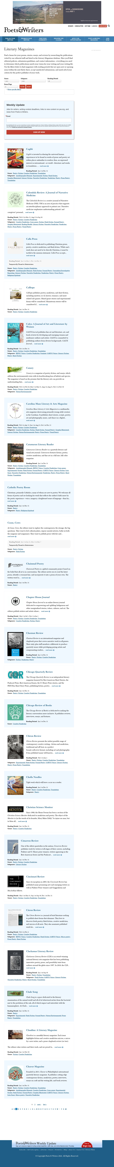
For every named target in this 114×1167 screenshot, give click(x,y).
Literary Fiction (27, 178)
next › (39, 1104)
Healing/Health (27, 224)
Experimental (37, 175)
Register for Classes (58, 39)
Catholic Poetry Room (18, 487)
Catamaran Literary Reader (40, 444)
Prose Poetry (65, 178)
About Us (71, 1149)
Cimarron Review (30, 840)
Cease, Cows (14, 522)
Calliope (30, 287)
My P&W (87, 26)
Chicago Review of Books (39, 705)
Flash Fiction (52, 175)
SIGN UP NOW (39, 132)
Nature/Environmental (23, 391)
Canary (29, 367)
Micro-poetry (65, 937)
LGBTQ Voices (52, 353)
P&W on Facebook (102, 31)
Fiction (20, 173)
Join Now (107, 39)
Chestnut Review (34, 633)
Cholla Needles (33, 777)
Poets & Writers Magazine (94, 39)
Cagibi (29, 149)
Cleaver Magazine (35, 1066)
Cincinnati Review (35, 876)
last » (45, 1104)
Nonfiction (51, 178)
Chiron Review (33, 736)
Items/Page (8, 84)
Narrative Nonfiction (40, 178)
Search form (109, 26)
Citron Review (33, 910)
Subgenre (24, 78)
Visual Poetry (26, 227)
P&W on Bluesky (105, 31)
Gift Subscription (33, 1149)
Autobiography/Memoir (24, 175)
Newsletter (79, 26)
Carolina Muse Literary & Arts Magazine (46, 403)
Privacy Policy (90, 1149)
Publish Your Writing (10, 39)
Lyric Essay (11, 1095)
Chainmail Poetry (35, 563)
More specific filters (14, 89)
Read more (43, 166)
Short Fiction (17, 356)
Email (8, 116)
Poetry (15, 173)
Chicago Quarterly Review (39, 671)
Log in (94, 26)
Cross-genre (34, 222)
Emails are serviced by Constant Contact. (22, 127)
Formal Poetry (59, 222)
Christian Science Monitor (39, 807)
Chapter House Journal (38, 597)
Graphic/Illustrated (14, 178)
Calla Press (31, 238)
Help (65, 1149)
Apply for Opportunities (75, 39)
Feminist (43, 353)
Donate (70, 26)
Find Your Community (43, 39)
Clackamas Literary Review (40, 951)
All (66, 1109)
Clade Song (32, 991)
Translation (42, 173)
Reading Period (53, 78)
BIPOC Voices (21, 353)
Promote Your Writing (26, 39)
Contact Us (80, 1149)
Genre (6, 78)
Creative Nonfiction (30, 173)
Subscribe (102, 26)
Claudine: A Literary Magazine (41, 1030)
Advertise (43, 1149)
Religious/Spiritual (13, 275)
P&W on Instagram (108, 31)
